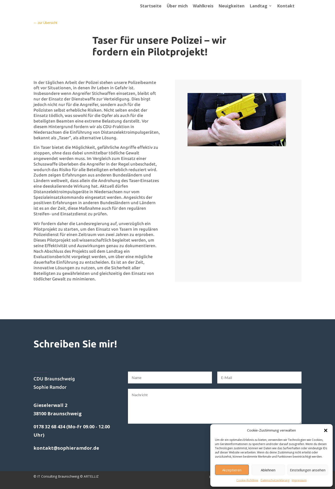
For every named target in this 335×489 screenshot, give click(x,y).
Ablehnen (268, 470)
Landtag (258, 6)
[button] (325, 430)
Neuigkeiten (231, 6)
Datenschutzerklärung (275, 480)
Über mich (177, 6)
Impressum (299, 480)
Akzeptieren (231, 470)
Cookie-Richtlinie (247, 480)
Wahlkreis (203, 6)
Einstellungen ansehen (307, 470)
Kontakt (286, 6)
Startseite (150, 6)
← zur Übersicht (45, 22)
